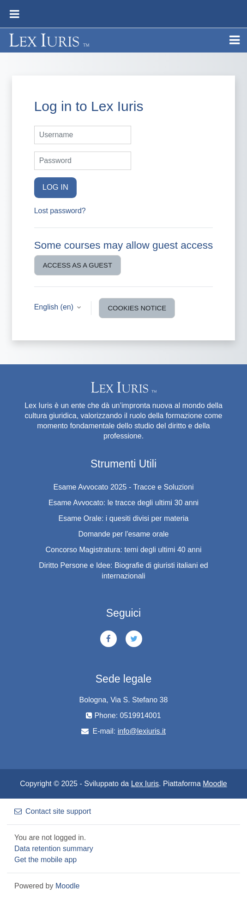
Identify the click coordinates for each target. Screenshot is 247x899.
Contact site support (52, 811)
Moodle (215, 784)
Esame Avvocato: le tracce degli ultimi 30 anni (123, 503)
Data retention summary (53, 848)
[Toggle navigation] (234, 40)
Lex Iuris (145, 784)
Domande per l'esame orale (123, 534)
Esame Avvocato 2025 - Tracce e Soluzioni (124, 487)
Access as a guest (77, 265)
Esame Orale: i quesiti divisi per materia (124, 518)
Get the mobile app (45, 860)
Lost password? (60, 211)
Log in (55, 187)
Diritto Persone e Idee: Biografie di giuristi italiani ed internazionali (123, 570)
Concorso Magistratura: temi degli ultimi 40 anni (124, 550)
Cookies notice (137, 308)
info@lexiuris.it (142, 731)
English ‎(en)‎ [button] (55, 307)
